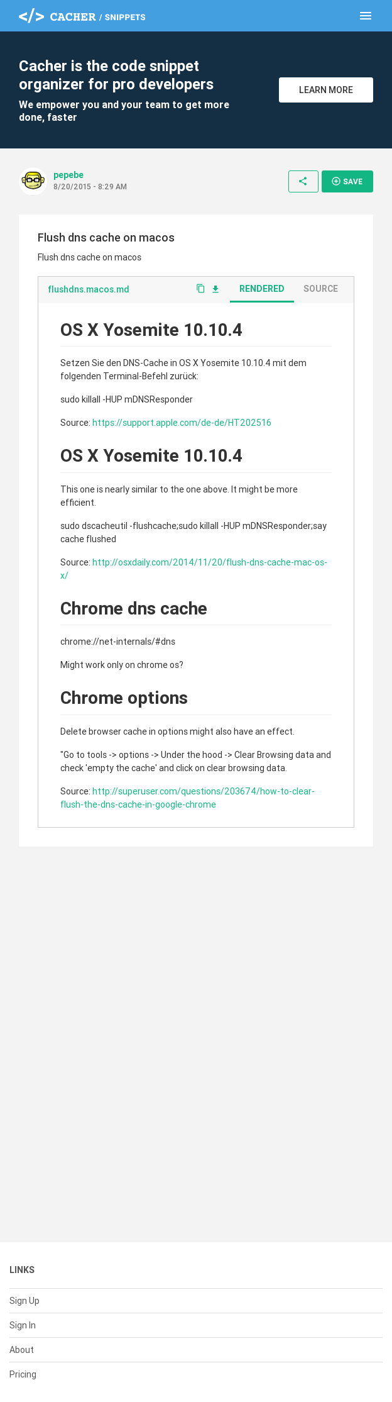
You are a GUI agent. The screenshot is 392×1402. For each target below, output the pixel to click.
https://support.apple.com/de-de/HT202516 (181, 422)
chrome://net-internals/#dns (117, 641)
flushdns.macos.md (88, 289)
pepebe (68, 175)
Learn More (326, 90)
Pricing (22, 1374)
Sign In (22, 1325)
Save (346, 181)
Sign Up (24, 1300)
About (21, 1349)
